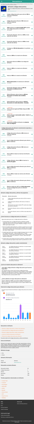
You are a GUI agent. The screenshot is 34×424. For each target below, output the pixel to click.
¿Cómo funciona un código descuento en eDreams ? (13, 330)
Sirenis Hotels (5, 392)
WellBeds (4, 397)
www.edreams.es (17, 362)
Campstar (4, 382)
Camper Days (5, 380)
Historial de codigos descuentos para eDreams (12, 336)
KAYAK (3, 388)
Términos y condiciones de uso (7, 417)
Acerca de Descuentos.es (22, 403)
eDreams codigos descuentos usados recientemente (13, 332)
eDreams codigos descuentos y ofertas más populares (13, 328)
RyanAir (3, 390)
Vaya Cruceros (5, 396)
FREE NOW (4, 386)
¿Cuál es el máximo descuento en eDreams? (11, 334)
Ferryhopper (4, 384)
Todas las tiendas (4, 409)
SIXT (3, 394)
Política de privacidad (5, 415)
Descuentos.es (17, 1)
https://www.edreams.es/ (12, 11)
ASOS (2, 403)
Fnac (2, 405)
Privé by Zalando (4, 407)
